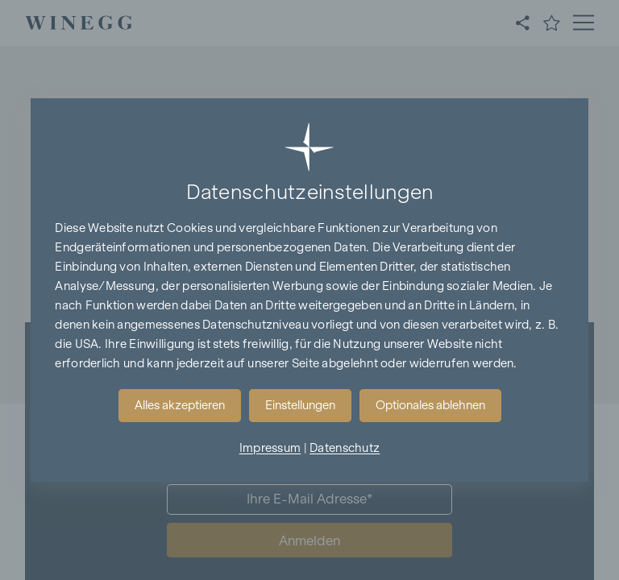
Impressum (270, 447)
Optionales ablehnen (430, 405)
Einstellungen (300, 405)
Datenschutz (345, 447)
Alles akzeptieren (180, 405)
